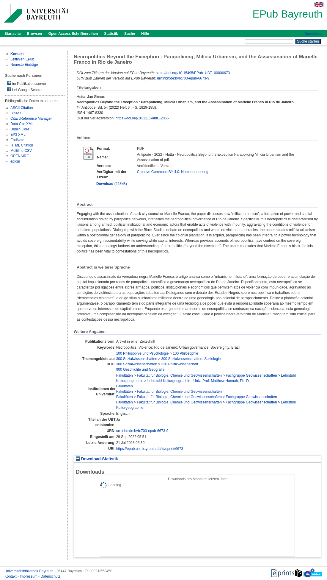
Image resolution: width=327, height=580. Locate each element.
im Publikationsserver (26, 83)
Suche (129, 34)
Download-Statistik (97, 459)
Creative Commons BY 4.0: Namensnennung (172, 172)
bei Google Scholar (25, 89)
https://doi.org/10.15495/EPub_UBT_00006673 (193, 73)
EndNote (17, 140)
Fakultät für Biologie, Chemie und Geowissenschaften (179, 375)
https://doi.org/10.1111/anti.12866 (142, 118)
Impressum (29, 576)
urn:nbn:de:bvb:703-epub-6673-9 (183, 78)
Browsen (34, 34)
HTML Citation (21, 145)
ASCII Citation (21, 108)
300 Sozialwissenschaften (136, 359)
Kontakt (11, 576)
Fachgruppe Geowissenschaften (251, 375)
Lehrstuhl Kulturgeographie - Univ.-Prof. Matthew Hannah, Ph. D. (198, 381)
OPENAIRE (19, 156)
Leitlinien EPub (22, 59)
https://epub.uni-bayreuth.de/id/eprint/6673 (149, 449)
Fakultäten (124, 375)
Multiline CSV (21, 151)
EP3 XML (18, 134)
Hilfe (145, 34)
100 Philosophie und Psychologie (142, 353)
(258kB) (111, 184)
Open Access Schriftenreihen (73, 34)
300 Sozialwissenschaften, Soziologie (191, 359)
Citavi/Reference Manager (31, 118)
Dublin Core (19, 129)
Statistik (111, 34)
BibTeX (16, 113)
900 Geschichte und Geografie (140, 369)
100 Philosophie (185, 353)
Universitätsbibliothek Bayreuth (29, 571)
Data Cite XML (22, 124)
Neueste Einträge (24, 65)
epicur (15, 161)
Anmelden (313, 34)
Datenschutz (50, 576)
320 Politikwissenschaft (179, 364)
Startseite (12, 34)
